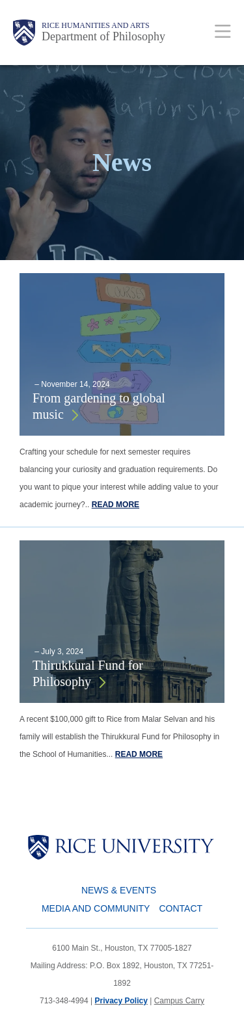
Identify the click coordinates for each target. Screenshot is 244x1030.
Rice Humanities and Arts (96, 25)
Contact (180, 908)
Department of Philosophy (103, 36)
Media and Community (96, 908)
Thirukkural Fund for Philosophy (88, 673)
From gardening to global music (99, 406)
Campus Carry (179, 1000)
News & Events (118, 890)
